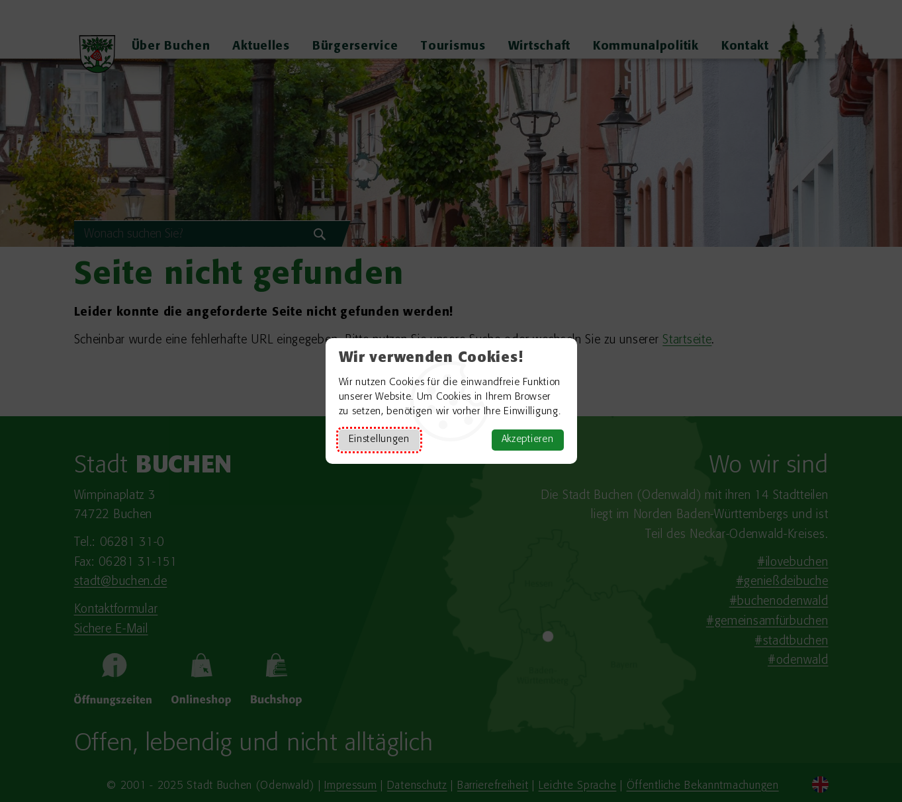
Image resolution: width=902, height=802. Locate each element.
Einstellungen (379, 440)
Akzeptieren (528, 440)
